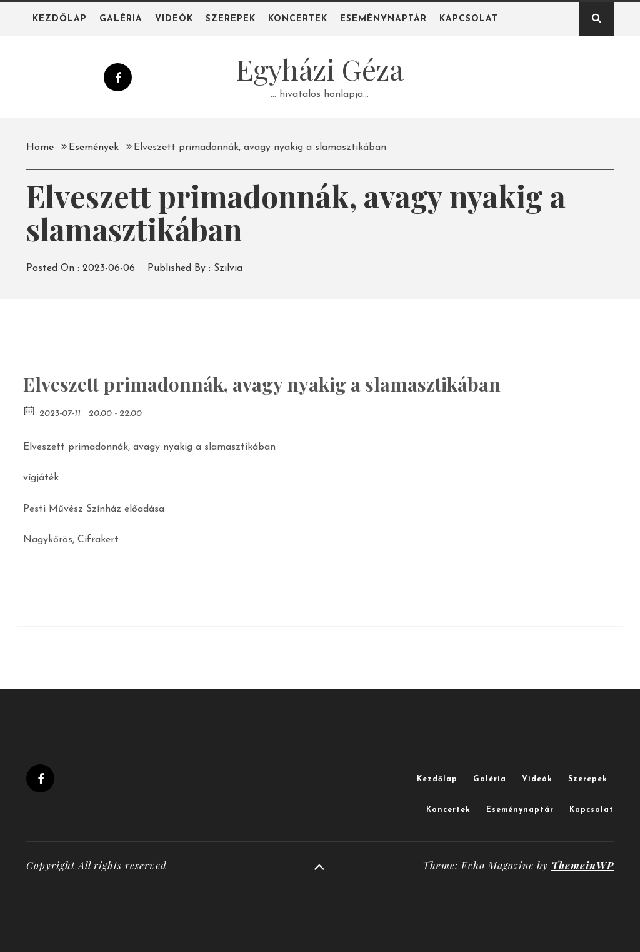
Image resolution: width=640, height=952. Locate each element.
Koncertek (298, 19)
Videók (174, 19)
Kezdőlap (59, 19)
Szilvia (228, 268)
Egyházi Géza (320, 68)
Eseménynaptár (383, 19)
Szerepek (231, 19)
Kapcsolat (468, 19)
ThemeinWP (582, 865)
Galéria (120, 19)
